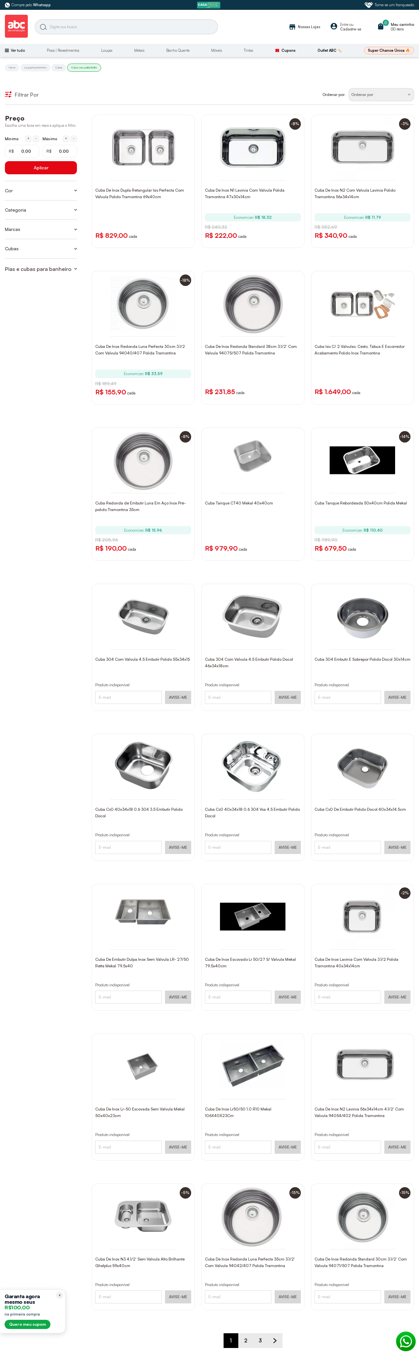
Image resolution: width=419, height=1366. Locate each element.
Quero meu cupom (27, 1324)
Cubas (58, 67)
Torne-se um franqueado (389, 5)
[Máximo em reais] (60, 151)
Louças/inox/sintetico (35, 67)
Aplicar (41, 167)
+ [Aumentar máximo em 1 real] (66, 138)
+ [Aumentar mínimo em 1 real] (28, 138)
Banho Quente (178, 50)
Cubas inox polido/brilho (84, 67)
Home (12, 67)
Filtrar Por (22, 94)
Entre (344, 24)
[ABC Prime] (209, 5)
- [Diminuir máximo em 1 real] (74, 138)
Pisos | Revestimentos (63, 50)
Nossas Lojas (304, 27)
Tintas (248, 50)
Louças (106, 50)
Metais (139, 50)
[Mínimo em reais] (22, 151)
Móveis (216, 50)
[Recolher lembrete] (59, 1295)
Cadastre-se (350, 29)
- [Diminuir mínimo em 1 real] (36, 138)
